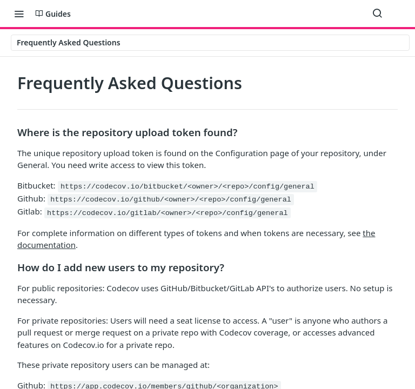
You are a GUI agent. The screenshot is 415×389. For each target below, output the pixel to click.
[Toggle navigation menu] (19, 13)
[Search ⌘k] (377, 13)
